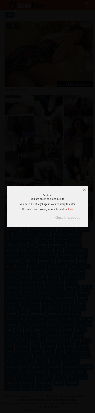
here (70, 209)
